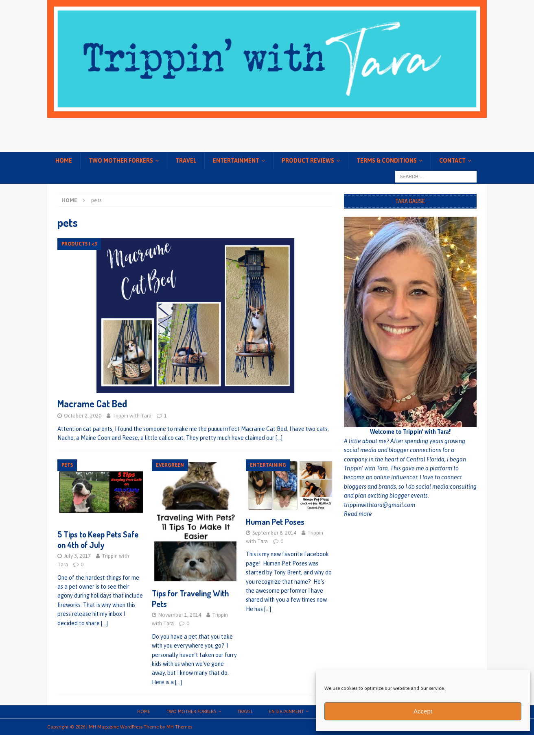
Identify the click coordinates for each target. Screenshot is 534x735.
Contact (452, 160)
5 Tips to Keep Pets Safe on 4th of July (97, 539)
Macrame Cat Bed (92, 403)
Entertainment (236, 160)
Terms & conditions (387, 160)
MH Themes (179, 727)
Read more (358, 514)
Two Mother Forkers (121, 160)
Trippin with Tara (131, 416)
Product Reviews (308, 160)
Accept (423, 711)
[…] (279, 438)
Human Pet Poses (275, 521)
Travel (185, 160)
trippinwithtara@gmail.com (379, 505)
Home (63, 160)
